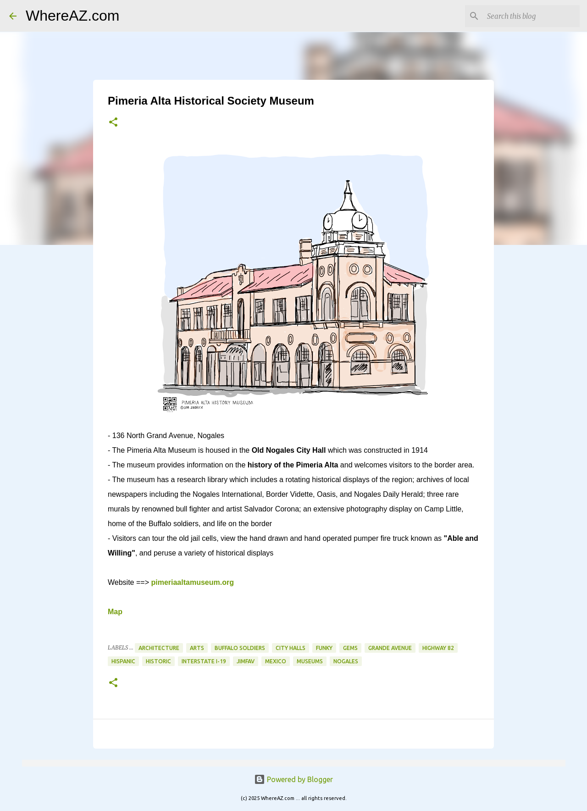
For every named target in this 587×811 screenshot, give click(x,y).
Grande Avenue (390, 648)
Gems (350, 648)
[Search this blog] (531, 16)
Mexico (275, 661)
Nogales (345, 661)
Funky (324, 648)
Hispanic (123, 661)
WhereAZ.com (72, 15)
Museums (310, 661)
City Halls (290, 648)
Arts (197, 648)
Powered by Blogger (293, 779)
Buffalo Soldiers (240, 648)
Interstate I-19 (204, 661)
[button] (113, 123)
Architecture (158, 648)
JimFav (246, 661)
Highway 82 (438, 648)
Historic (158, 661)
